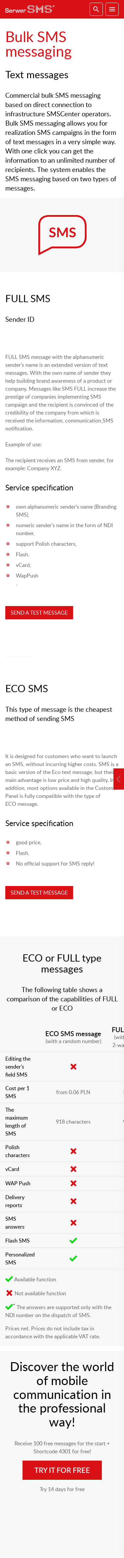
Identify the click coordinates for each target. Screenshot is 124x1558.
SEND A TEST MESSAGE (39, 612)
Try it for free (62, 1470)
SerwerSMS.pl (31, 9)
